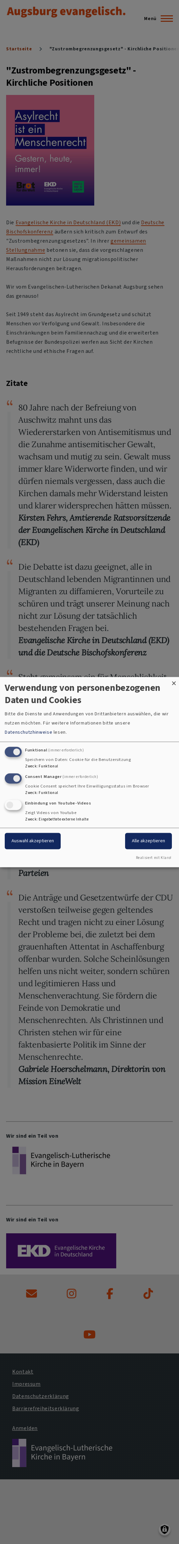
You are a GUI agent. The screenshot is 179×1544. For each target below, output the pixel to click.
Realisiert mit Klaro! (154, 857)
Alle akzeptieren (148, 841)
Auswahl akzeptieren (33, 841)
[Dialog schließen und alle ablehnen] (174, 681)
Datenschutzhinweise (28, 732)
